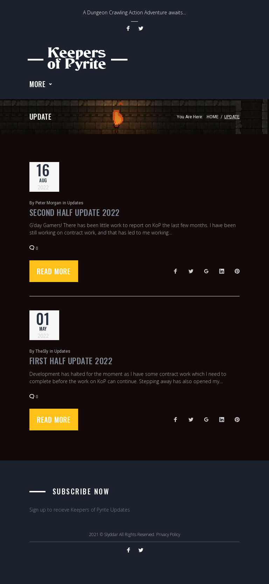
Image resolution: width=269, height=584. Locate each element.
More (37, 86)
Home (213, 119)
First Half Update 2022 (70, 363)
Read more (54, 273)
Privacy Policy (168, 534)
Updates (75, 205)
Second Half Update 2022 (74, 214)
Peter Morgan (48, 205)
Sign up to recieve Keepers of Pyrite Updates (79, 509)
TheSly (41, 353)
